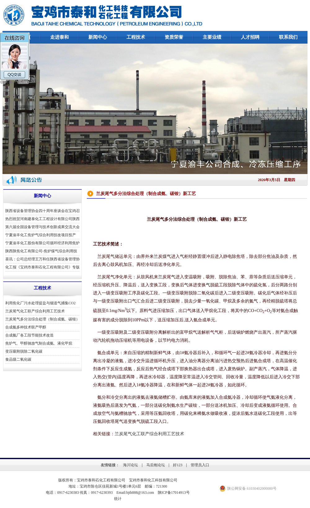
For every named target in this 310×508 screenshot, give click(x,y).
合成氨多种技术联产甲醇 (25, 327)
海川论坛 (130, 465)
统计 (118, 499)
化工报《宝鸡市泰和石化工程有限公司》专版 (42, 267)
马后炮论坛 (155, 465)
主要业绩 (212, 37)
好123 (177, 465)
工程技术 (135, 37)
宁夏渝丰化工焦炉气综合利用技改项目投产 (40, 235)
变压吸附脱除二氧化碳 (23, 351)
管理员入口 (200, 465)
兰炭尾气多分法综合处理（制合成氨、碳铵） (42, 319)
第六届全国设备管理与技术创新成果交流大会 (42, 227)
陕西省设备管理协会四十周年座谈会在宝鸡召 (42, 211)
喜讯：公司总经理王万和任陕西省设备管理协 (42, 259)
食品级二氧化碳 (18, 359)
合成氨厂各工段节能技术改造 (29, 335)
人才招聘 (250, 37)
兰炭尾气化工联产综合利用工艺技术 (35, 311)
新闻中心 (97, 37)
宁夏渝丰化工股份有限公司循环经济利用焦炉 (42, 243)
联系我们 (288, 37)
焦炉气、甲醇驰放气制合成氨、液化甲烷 (38, 343)
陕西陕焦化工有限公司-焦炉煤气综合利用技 (41, 251)
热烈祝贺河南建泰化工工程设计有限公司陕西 (42, 219)
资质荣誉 (174, 37)
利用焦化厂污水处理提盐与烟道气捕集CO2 (40, 303)
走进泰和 (59, 37)
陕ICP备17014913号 (174, 492)
